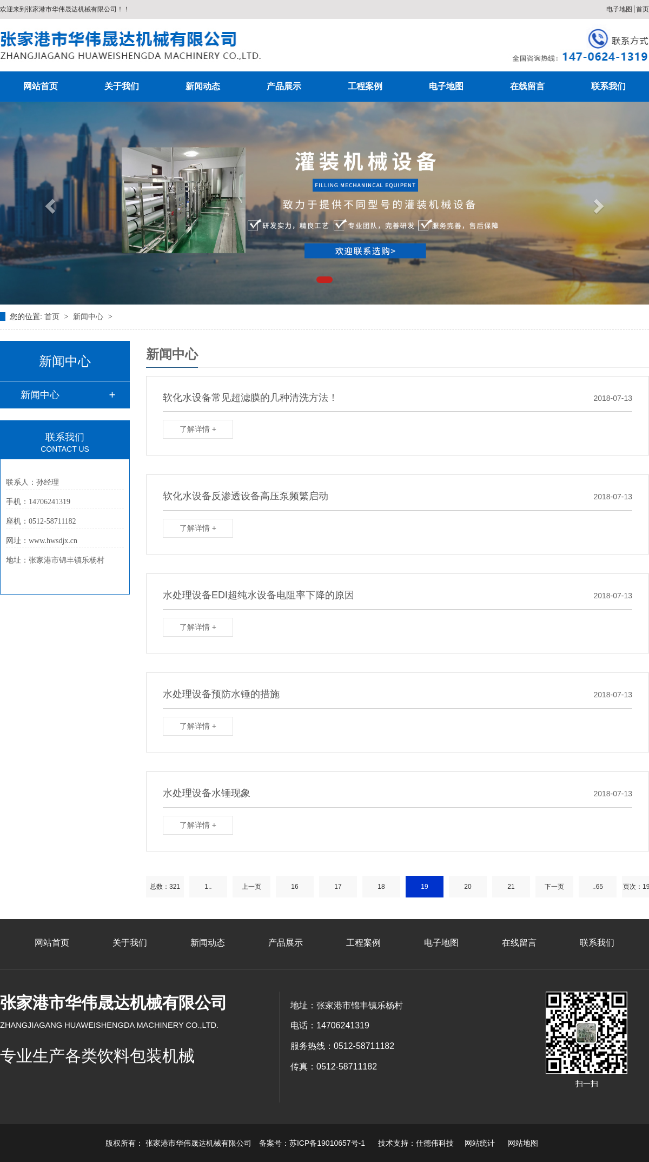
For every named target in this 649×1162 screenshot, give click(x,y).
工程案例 (365, 86)
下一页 (554, 886)
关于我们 (121, 86)
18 (381, 886)
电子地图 (619, 9)
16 (294, 886)
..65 (597, 886)
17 (337, 886)
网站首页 (40, 86)
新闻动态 (203, 86)
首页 (642, 9)
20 (467, 886)
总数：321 (165, 886)
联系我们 (608, 86)
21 (510, 886)
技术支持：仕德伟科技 (416, 1143)
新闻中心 (89, 316)
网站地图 (523, 1143)
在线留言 (527, 86)
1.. (207, 886)
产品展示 (284, 86)
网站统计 (480, 1143)
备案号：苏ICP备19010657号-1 (312, 1143)
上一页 (251, 886)
